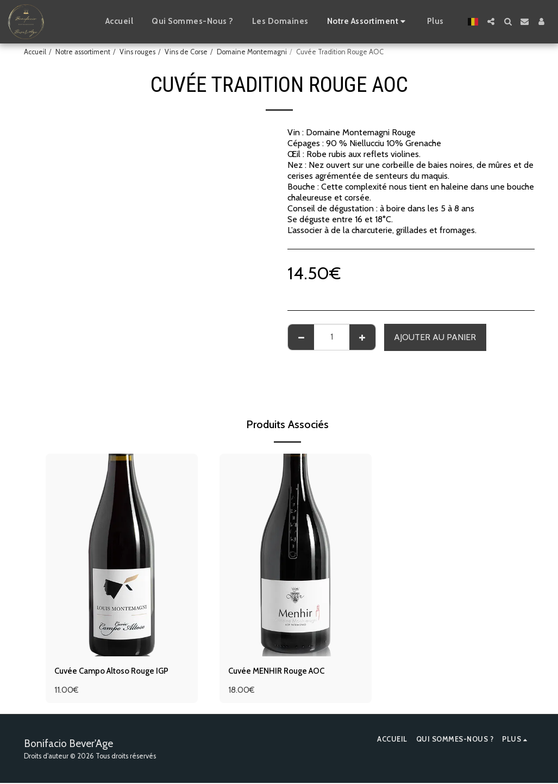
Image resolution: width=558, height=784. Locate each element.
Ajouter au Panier (435, 337)
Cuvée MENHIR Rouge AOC (281, 671)
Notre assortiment (82, 52)
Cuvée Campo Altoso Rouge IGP (117, 671)
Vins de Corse (186, 52)
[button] (491, 21)
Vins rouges (137, 52)
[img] (122, 555)
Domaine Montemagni (252, 52)
